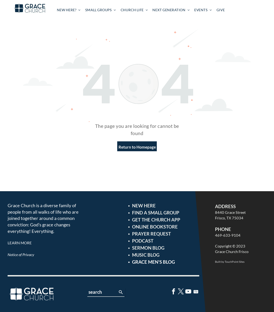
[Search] (121, 292)
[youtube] (188, 292)
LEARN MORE (20, 242)
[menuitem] (69, 10)
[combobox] (102, 292)
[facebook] (173, 292)
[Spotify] (195, 292)
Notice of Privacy (21, 254)
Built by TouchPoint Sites (230, 261)
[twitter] (181, 292)
